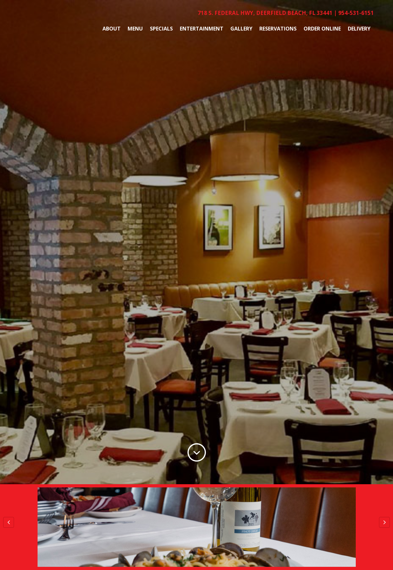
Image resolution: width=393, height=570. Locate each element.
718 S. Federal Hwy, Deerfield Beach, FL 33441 (265, 13)
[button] (8, 522)
